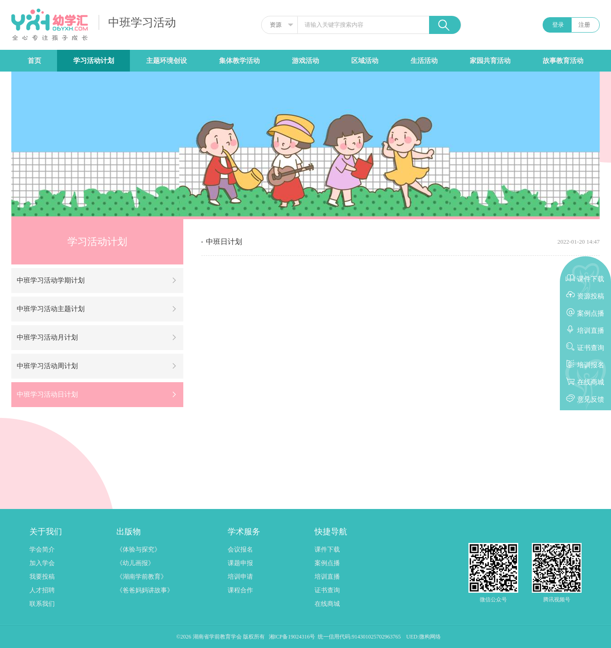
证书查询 (327, 590)
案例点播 (327, 563)
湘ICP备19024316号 (292, 637)
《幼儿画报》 (135, 563)
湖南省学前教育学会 (218, 637)
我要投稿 (42, 576)
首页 (34, 60)
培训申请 (240, 576)
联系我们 (42, 603)
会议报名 (240, 549)
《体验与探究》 (138, 549)
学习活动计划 (93, 60)
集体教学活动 (239, 60)
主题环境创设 (166, 60)
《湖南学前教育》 (141, 576)
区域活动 (364, 60)
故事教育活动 (563, 60)
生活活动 (424, 60)
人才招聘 (42, 590)
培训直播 (327, 576)
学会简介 (42, 549)
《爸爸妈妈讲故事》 (144, 590)
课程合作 (240, 590)
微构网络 (430, 637)
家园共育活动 (490, 60)
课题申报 (240, 563)
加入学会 (42, 563)
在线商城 (327, 603)
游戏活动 (305, 60)
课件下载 (327, 549)
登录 (558, 24)
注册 (584, 24)
